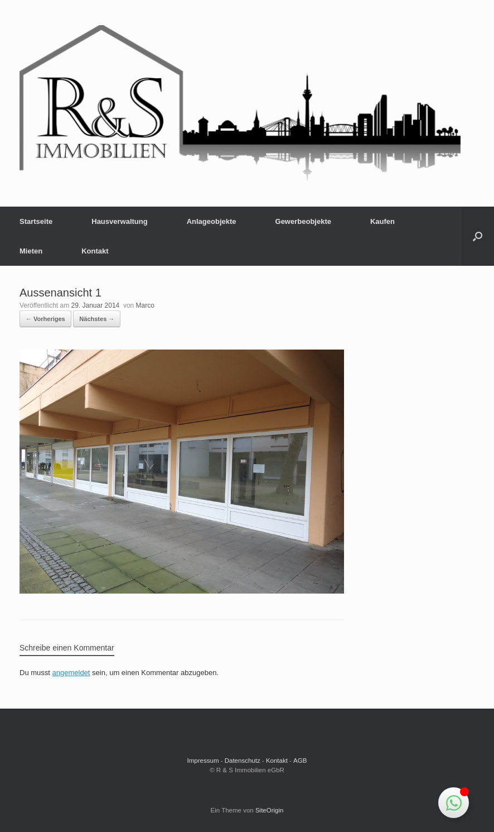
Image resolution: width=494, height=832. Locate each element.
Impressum (203, 760)
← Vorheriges (45, 318)
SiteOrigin (269, 810)
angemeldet (71, 672)
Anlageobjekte (211, 221)
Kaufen (382, 221)
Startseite (36, 221)
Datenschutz (242, 760)
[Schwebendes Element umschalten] (453, 802)
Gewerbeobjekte (303, 221)
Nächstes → (96, 318)
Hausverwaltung (119, 221)
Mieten (31, 251)
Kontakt (94, 251)
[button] (477, 236)
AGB (300, 760)
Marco (145, 305)
